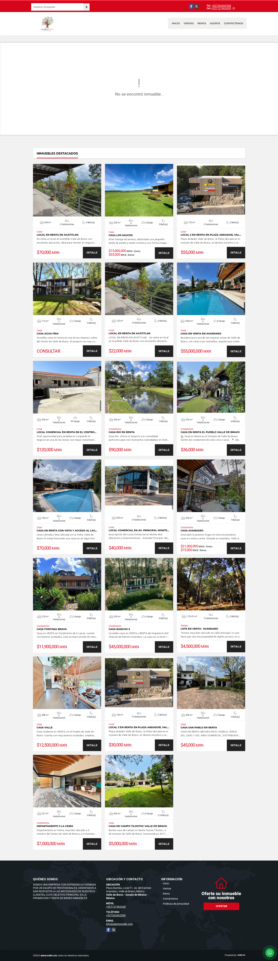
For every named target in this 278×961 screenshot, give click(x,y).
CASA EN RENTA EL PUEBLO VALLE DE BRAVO (210, 432)
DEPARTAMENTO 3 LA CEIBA (55, 826)
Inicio (176, 23)
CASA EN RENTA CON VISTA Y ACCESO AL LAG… (67, 530)
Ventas (189, 23)
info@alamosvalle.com (119, 924)
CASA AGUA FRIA (48, 333)
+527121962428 (221, 8)
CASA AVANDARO (192, 530)
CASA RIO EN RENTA (122, 432)
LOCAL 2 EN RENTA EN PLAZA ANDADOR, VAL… (211, 234)
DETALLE (92, 252)
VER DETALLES (67, 190)
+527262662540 (221, 5)
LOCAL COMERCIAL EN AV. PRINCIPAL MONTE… (139, 530)
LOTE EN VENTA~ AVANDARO (199, 628)
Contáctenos (233, 23)
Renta (202, 23)
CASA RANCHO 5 (119, 629)
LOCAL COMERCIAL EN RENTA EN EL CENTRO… (67, 432)
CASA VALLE (45, 727)
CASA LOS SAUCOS (121, 235)
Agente (215, 23)
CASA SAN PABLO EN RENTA (199, 727)
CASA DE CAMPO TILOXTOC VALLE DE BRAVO (138, 826)
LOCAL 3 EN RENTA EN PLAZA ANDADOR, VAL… (139, 727)
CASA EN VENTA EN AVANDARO (201, 333)
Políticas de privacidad (176, 903)
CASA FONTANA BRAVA (52, 629)
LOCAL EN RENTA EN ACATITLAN (57, 234)
